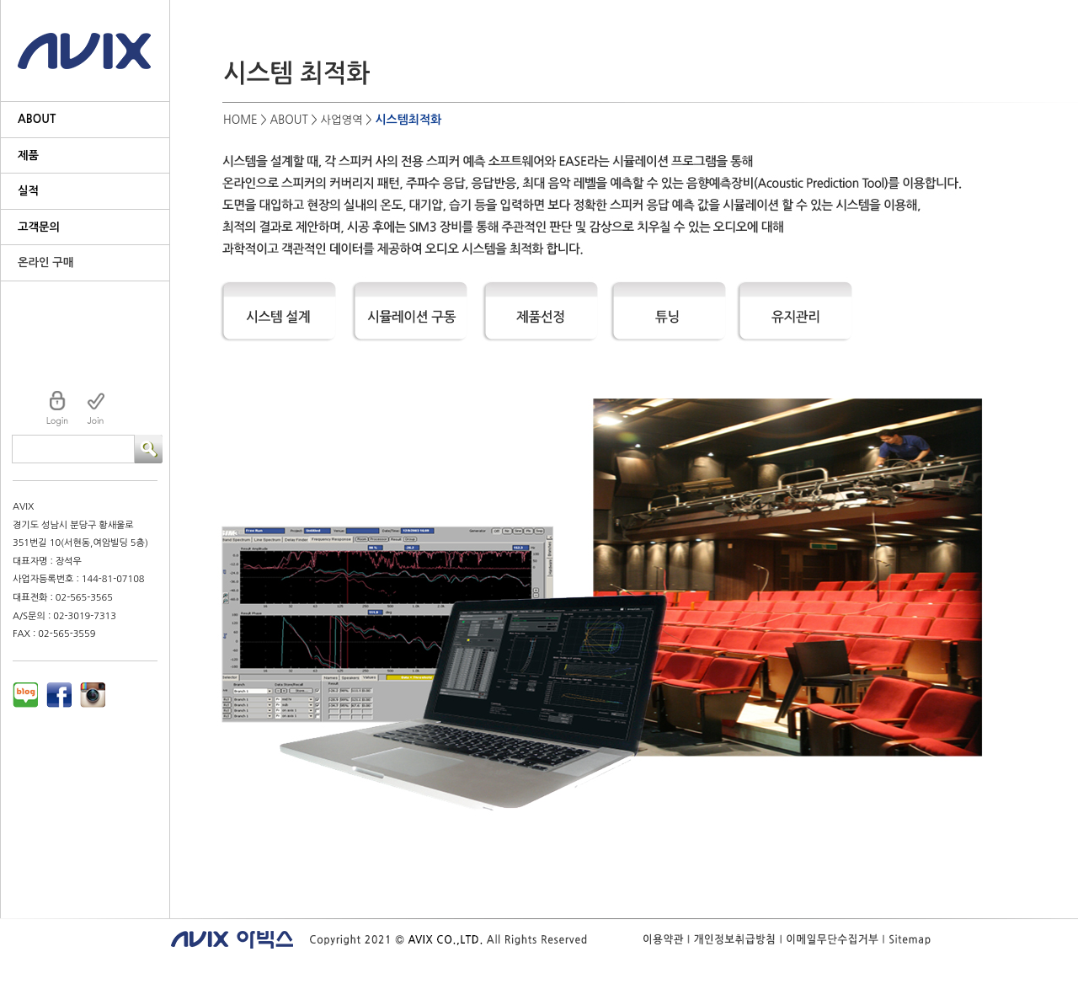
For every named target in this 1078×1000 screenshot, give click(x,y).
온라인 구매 (45, 262)
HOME (240, 120)
